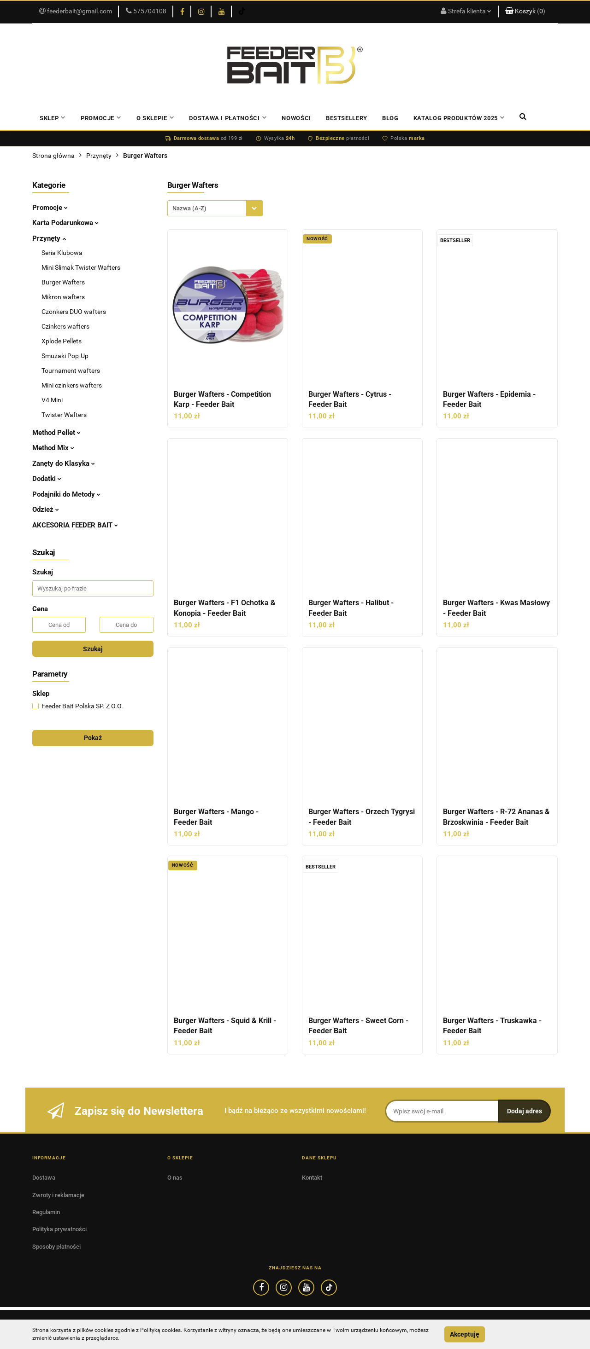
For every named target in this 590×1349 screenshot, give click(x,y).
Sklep (53, 118)
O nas (175, 1177)
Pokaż (93, 737)
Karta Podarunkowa (65, 223)
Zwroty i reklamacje (58, 1195)
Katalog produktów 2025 (459, 118)
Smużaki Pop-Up (64, 355)
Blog (390, 118)
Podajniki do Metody (66, 494)
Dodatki (46, 479)
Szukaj (93, 649)
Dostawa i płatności (228, 118)
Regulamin (46, 1212)
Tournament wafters (70, 370)
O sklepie (155, 118)
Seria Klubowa (62, 252)
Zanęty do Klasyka (63, 463)
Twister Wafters (64, 414)
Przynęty (49, 238)
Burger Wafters (63, 282)
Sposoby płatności (56, 1246)
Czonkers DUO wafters (73, 311)
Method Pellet (56, 432)
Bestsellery (346, 118)
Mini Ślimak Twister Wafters (80, 267)
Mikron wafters (63, 297)
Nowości (296, 118)
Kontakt (312, 1177)
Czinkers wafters (65, 326)
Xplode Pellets (61, 341)
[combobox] (215, 208)
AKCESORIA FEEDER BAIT (75, 525)
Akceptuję (464, 1334)
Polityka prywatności (59, 1229)
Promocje (50, 207)
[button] (528, 11)
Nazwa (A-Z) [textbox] (189, 208)
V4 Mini (52, 400)
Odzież (45, 509)
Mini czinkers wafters (71, 385)
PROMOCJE (101, 118)
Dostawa (43, 1177)
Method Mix (53, 448)
